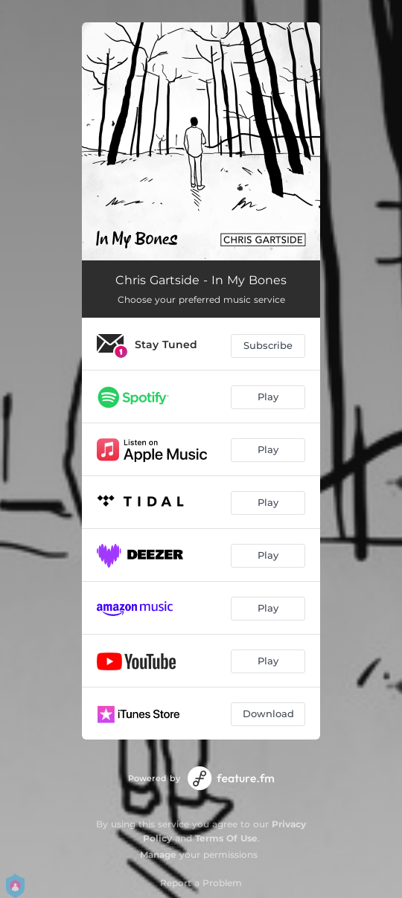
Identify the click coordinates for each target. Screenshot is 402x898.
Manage (158, 854)
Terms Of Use (226, 838)
